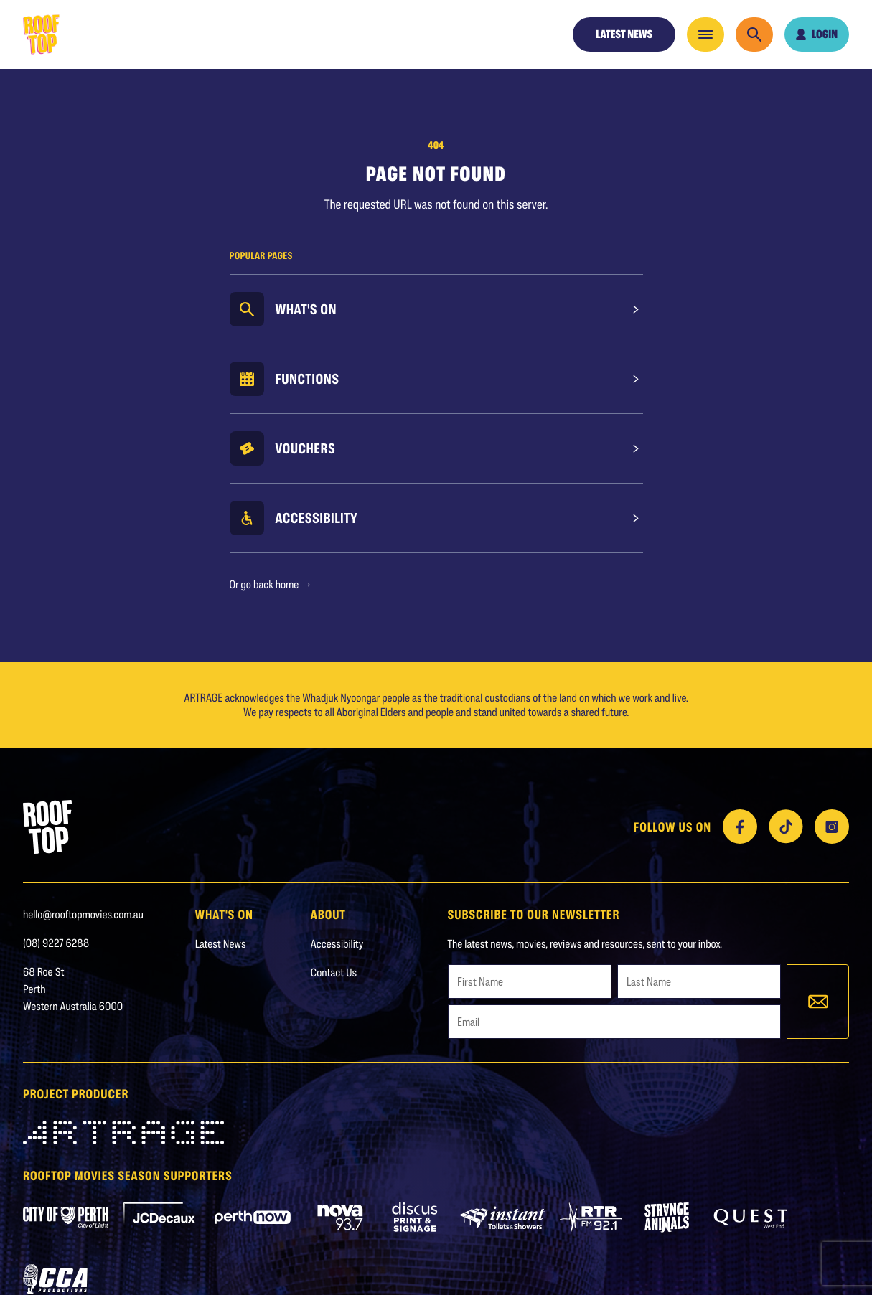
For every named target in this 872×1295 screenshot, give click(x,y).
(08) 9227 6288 (56, 943)
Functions (307, 378)
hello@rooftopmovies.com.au (83, 914)
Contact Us (334, 972)
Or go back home (271, 584)
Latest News (624, 34)
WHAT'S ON (224, 914)
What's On (306, 309)
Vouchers (306, 448)
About (328, 914)
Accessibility (317, 518)
